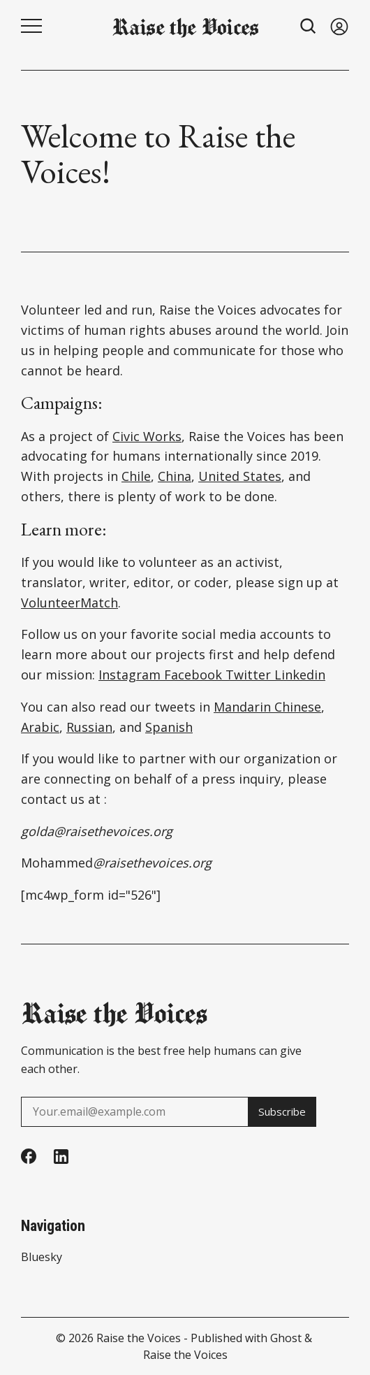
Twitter (246, 674)
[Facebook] (28, 1156)
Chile (136, 476)
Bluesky (41, 1256)
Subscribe (278, 1111)
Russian (89, 727)
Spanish (169, 727)
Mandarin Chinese (267, 706)
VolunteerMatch (69, 602)
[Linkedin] (61, 1156)
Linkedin (298, 674)
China (174, 476)
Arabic (40, 727)
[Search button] (308, 26)
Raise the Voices (138, 1338)
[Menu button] (31, 25)
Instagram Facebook (160, 674)
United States (239, 476)
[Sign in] (339, 26)
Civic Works (147, 436)
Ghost (286, 1338)
